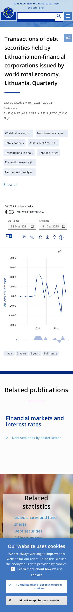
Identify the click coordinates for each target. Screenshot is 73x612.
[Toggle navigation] (68, 16)
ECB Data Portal (36, 7)
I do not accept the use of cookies (39, 600)
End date (44, 209)
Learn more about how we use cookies (39, 572)
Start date (13, 209)
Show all (10, 184)
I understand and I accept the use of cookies (39, 586)
